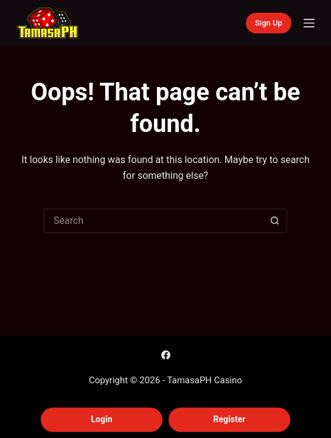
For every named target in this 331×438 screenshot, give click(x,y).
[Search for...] (153, 221)
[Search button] (275, 221)
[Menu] (309, 23)
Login (101, 419)
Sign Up (268, 22)
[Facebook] (165, 355)
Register (230, 419)
